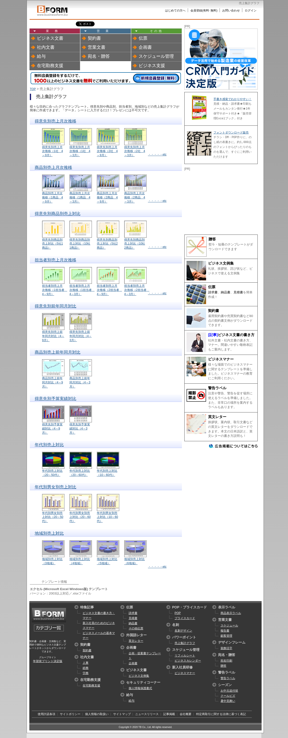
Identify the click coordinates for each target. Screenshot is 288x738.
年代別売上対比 (49, 444)
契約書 (94, 38)
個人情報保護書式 (140, 688)
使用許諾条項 (46, 714)
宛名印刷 (226, 660)
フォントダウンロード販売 (231, 132)
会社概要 (185, 714)
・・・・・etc (157, 154)
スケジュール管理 (156, 56)
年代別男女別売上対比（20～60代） (80, 517)
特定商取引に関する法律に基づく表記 (221, 714)
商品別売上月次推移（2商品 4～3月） (134, 197)
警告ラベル (217, 388)
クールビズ (228, 695)
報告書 (225, 630)
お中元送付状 (229, 690)
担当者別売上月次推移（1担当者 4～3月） (82, 290)
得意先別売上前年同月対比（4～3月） (80, 336)
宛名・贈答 (99, 56)
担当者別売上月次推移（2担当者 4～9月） (109, 290)
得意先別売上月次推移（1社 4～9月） (52, 151)
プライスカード (185, 618)
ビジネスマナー (221, 359)
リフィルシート (185, 655)
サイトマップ (122, 714)
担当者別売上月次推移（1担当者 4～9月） (54, 290)
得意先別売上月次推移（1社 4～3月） (79, 151)
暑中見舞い (228, 701)
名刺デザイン (183, 630)
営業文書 (96, 47)
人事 (86, 663)
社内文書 (46, 47)
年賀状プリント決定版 (47, 661)
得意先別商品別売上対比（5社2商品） (107, 244)
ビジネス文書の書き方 (236, 335)
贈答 (212, 239)
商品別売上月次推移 (53, 167)
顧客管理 (226, 635)
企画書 (145, 47)
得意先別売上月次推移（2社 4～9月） (107, 151)
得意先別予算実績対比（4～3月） (79, 428)
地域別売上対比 (49, 533)
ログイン (250, 10)
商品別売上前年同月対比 (57, 352)
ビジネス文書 (50, 38)
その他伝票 (136, 628)
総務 (86, 668)
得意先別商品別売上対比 (57, 213)
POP (178, 613)
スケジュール (229, 625)
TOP (33, 89)
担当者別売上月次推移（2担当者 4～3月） (136, 290)
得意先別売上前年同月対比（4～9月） (53, 336)
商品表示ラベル (231, 613)
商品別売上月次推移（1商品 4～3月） (79, 197)
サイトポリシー (70, 714)
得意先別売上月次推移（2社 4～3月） (134, 151)
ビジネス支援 (152, 65)
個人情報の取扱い (97, 714)
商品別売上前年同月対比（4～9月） (52, 382)
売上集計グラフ (185, 643)
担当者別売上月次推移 (55, 260)
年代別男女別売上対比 (55, 487)
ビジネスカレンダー (188, 660)
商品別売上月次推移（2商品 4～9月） (107, 197)
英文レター (217, 417)
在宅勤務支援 (50, 65)
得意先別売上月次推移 (55, 121)
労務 (86, 673)
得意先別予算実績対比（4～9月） (52, 428)
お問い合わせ (231, 10)
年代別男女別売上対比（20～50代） (52, 517)
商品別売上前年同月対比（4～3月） (79, 382)
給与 (41, 56)
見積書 (238, 292)
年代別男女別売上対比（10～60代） (107, 517)
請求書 (213, 292)
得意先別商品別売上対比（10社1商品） (79, 244)
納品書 (225, 292)
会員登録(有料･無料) (203, 10)
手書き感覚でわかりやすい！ (232, 99)
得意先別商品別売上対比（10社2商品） (134, 244)
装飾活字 (226, 648)
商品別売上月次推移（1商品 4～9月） (52, 197)
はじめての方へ (175, 10)
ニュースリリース (147, 714)
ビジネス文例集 (221, 263)
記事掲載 (169, 714)
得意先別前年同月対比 (55, 306)
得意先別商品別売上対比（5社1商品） (52, 244)
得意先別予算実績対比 (55, 398)
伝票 (143, 38)
